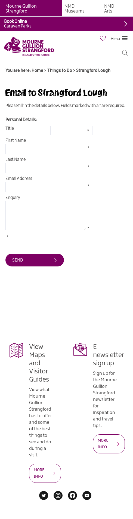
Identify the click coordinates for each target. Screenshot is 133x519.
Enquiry (12, 197)
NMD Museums (74, 9)
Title (9, 128)
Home (37, 70)
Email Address (18, 178)
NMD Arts (109, 9)
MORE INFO (39, 473)
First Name (15, 140)
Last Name (15, 159)
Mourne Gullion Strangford (21, 9)
